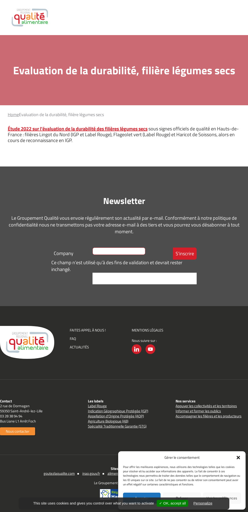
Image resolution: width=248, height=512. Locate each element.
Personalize (203, 503)
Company (63, 253)
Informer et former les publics (198, 411)
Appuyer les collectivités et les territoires (206, 406)
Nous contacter (17, 431)
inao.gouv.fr (91, 473)
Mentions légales (147, 330)
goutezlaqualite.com (59, 473)
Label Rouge (97, 406)
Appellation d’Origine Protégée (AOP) (116, 416)
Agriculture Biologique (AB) (108, 421)
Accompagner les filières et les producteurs (208, 416)
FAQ (73, 338)
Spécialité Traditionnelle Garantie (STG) (117, 426)
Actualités (79, 347)
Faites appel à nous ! (88, 330)
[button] (238, 457)
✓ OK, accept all (172, 503)
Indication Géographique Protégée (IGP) (118, 411)
